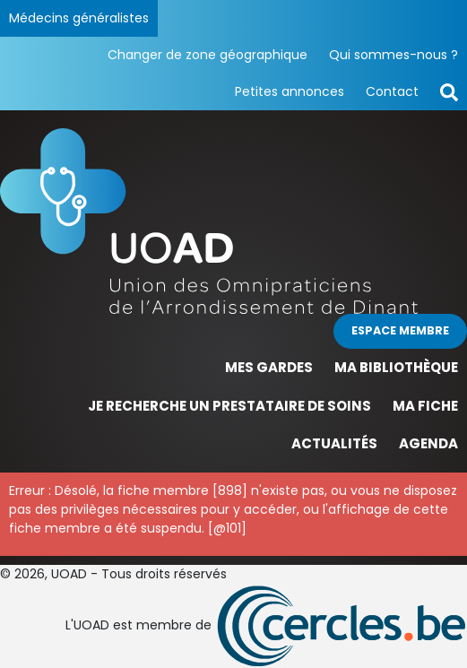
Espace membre (400, 330)
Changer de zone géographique (207, 55)
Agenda (428, 443)
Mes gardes (269, 367)
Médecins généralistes (79, 18)
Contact (392, 91)
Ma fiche (425, 405)
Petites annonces (289, 91)
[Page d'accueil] (233, 221)
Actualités (334, 443)
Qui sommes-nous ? (393, 55)
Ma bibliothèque (396, 367)
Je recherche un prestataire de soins (229, 405)
